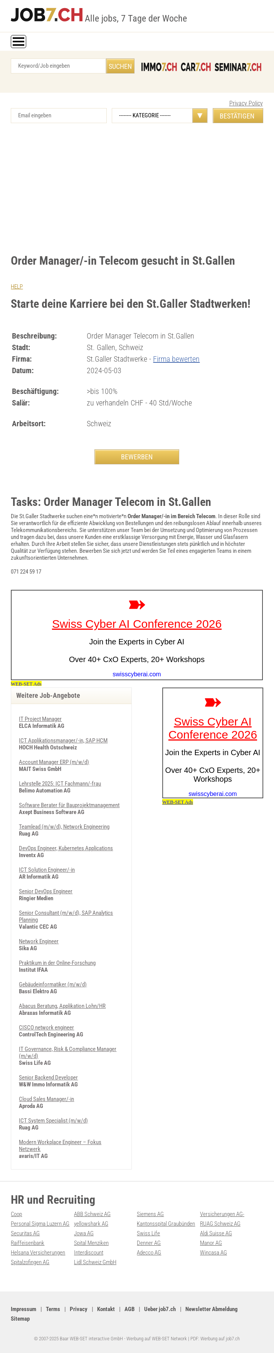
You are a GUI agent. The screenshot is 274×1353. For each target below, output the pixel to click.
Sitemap (20, 1318)
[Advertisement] (137, 188)
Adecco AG (149, 1252)
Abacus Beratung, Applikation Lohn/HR (62, 1006)
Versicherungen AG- (222, 1214)
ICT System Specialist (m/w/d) (53, 1120)
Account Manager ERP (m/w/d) (54, 762)
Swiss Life (148, 1233)
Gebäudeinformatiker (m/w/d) (53, 984)
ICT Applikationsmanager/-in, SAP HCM (63, 740)
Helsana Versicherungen (38, 1252)
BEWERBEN (137, 457)
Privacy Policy (246, 103)
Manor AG (211, 1243)
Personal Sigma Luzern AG (40, 1223)
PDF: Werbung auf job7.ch (215, 1338)
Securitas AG (25, 1233)
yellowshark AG (91, 1223)
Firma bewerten (176, 359)
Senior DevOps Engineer (45, 891)
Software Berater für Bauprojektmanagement (69, 805)
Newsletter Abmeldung (211, 1309)
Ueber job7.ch (160, 1309)
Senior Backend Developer (48, 1077)
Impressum (23, 1309)
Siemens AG (150, 1214)
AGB (129, 1309)
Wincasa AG (213, 1252)
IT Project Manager (40, 719)
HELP (17, 286)
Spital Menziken (91, 1243)
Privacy (78, 1309)
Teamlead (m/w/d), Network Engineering (64, 826)
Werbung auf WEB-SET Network (156, 1338)
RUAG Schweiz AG (220, 1223)
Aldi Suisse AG (216, 1233)
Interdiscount (88, 1252)
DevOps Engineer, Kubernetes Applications (66, 848)
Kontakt (106, 1309)
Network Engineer (39, 941)
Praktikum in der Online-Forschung (57, 962)
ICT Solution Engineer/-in (47, 869)
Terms (53, 1309)
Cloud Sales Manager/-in (46, 1099)
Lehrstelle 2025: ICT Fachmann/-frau (60, 783)
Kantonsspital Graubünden (166, 1223)
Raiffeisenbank (27, 1243)
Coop (16, 1214)
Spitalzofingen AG (30, 1262)
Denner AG (149, 1243)
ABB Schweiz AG (92, 1214)
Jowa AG (84, 1233)
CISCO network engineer (46, 1027)
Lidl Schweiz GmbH (95, 1262)
